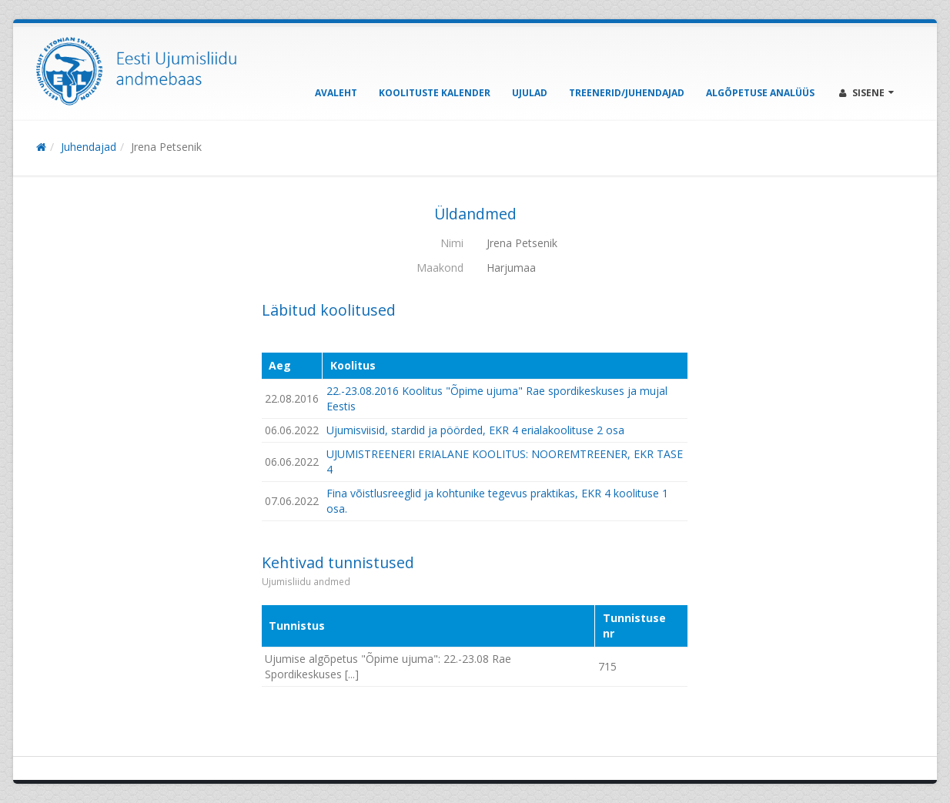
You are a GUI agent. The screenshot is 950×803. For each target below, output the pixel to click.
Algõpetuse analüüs (760, 92)
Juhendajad (88, 146)
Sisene (866, 92)
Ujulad (529, 92)
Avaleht (336, 92)
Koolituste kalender (434, 92)
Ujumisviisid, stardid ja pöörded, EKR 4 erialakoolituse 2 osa (475, 430)
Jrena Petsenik (166, 146)
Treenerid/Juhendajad (626, 92)
